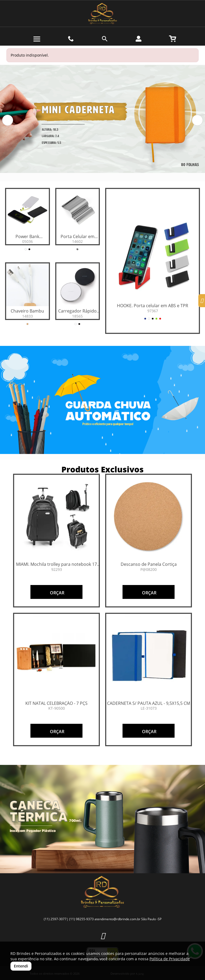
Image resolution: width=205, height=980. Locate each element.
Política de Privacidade (169, 958)
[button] (7, 120)
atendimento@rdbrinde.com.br (117, 919)
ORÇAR (56, 593)
